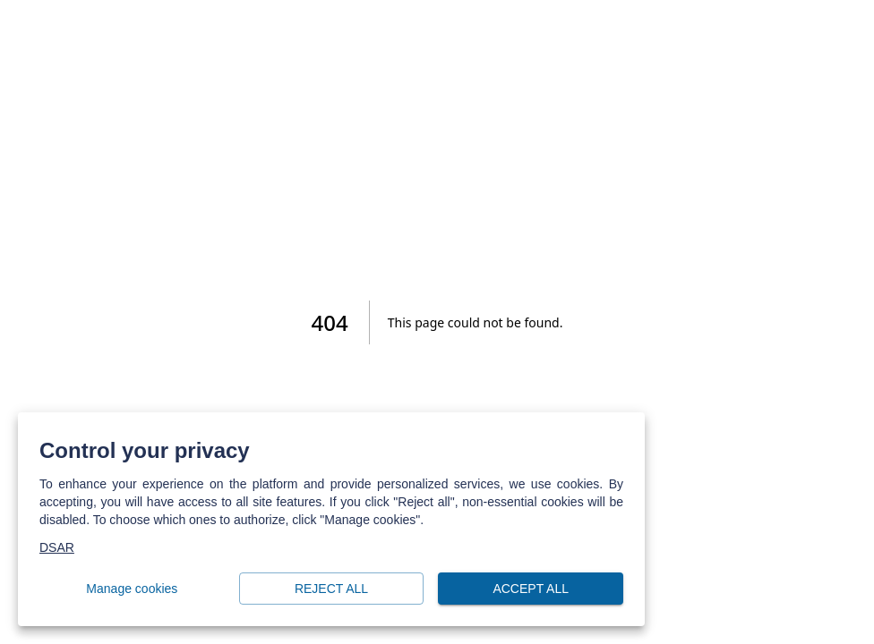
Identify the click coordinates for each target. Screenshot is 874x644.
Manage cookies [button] (132, 589)
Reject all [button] (332, 589)
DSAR (56, 547)
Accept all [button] (530, 589)
